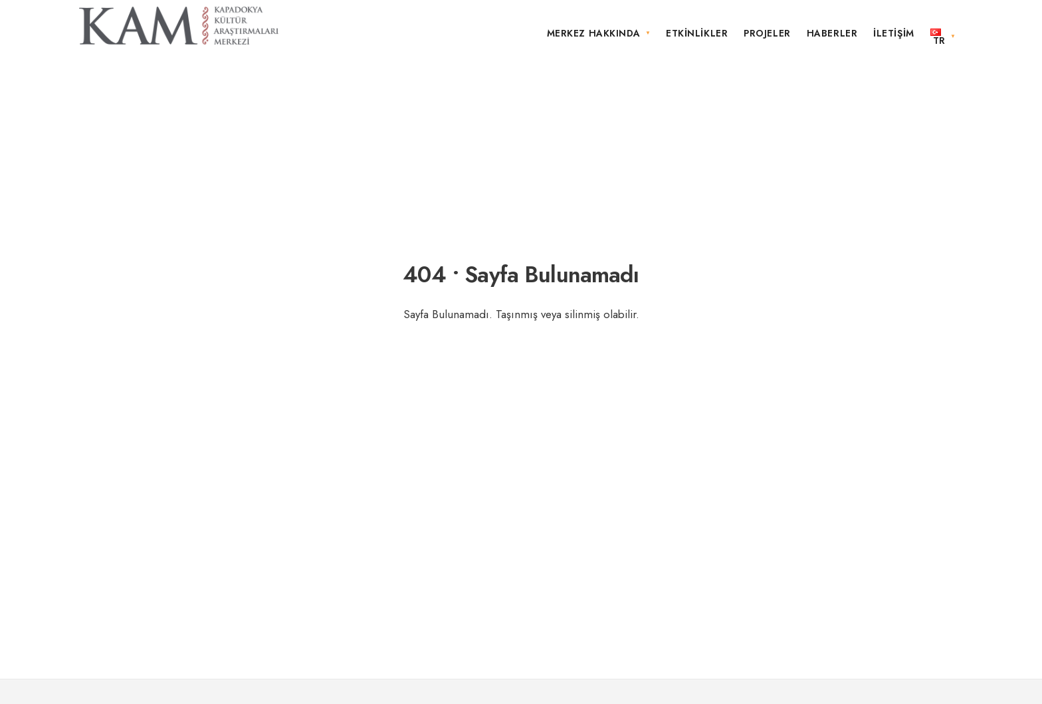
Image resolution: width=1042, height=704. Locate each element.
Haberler (832, 33)
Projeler (767, 33)
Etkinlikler (697, 33)
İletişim (893, 33)
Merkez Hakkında (594, 33)
